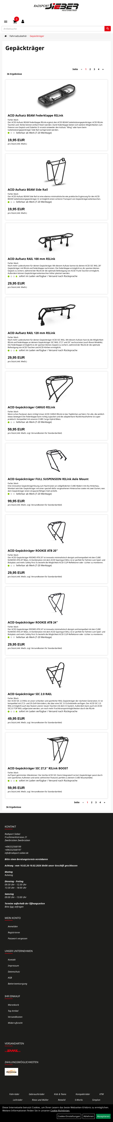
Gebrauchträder (37, 1094)
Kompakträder (83, 1094)
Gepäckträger (37, 35)
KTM (101, 1094)
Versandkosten (15, 1016)
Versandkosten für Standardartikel (46, 433)
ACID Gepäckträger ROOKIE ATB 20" (33, 550)
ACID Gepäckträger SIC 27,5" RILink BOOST (38, 768)
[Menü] (5, 22)
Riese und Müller (40, 1099)
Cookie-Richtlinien (60, 1110)
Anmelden (13, 926)
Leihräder (18, 1099)
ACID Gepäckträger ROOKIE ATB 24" (33, 622)
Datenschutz (14, 971)
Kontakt (12, 959)
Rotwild (61, 1099)
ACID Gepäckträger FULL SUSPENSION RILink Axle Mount (48, 479)
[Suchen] (107, 28)
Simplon (96, 1099)
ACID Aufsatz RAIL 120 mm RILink (31, 333)
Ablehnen (89, 1116)
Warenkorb (13, 1004)
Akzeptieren (103, 1116)
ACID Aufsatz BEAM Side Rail (28, 189)
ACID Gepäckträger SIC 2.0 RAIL (30, 694)
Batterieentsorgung (17, 983)
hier (12, 906)
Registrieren (14, 932)
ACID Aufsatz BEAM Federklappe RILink (35, 115)
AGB (10, 977)
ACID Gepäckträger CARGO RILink (31, 407)
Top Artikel (13, 1010)
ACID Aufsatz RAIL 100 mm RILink (31, 259)
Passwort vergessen (17, 938)
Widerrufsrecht (15, 1022)
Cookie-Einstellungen (69, 1116)
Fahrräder (14, 1094)
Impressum (13, 965)
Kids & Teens (60, 1094)
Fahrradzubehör (18, 35)
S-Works (79, 1099)
